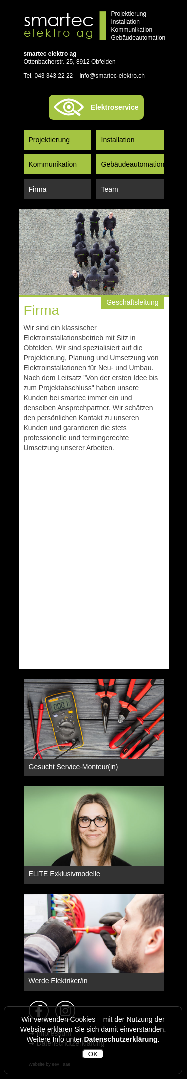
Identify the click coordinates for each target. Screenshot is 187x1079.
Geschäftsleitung (132, 302)
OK (93, 1054)
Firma (38, 189)
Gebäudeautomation (132, 164)
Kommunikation (53, 164)
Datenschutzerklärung (120, 1039)
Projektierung (49, 140)
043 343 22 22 (54, 75)
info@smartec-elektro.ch (112, 75)
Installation (118, 140)
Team (109, 189)
